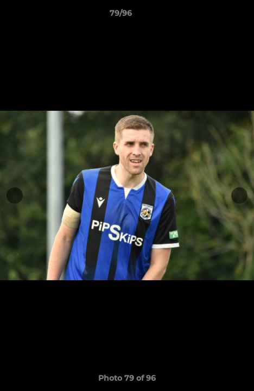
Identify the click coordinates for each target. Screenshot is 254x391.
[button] (214, 16)
